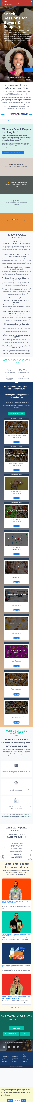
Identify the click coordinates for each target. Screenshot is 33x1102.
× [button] (31, 1)
